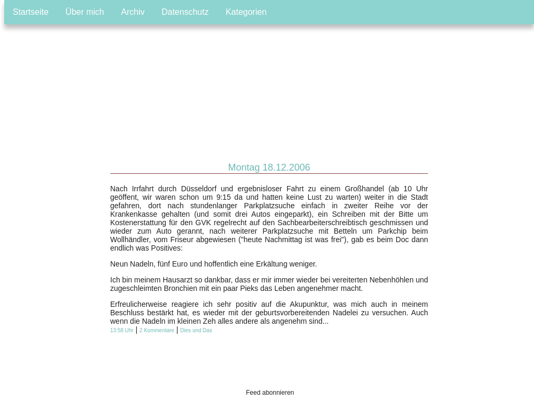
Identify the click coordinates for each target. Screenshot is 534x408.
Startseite (31, 11)
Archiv (133, 11)
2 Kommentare (156, 330)
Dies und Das (196, 330)
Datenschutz (185, 11)
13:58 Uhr (122, 330)
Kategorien (246, 11)
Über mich (85, 11)
